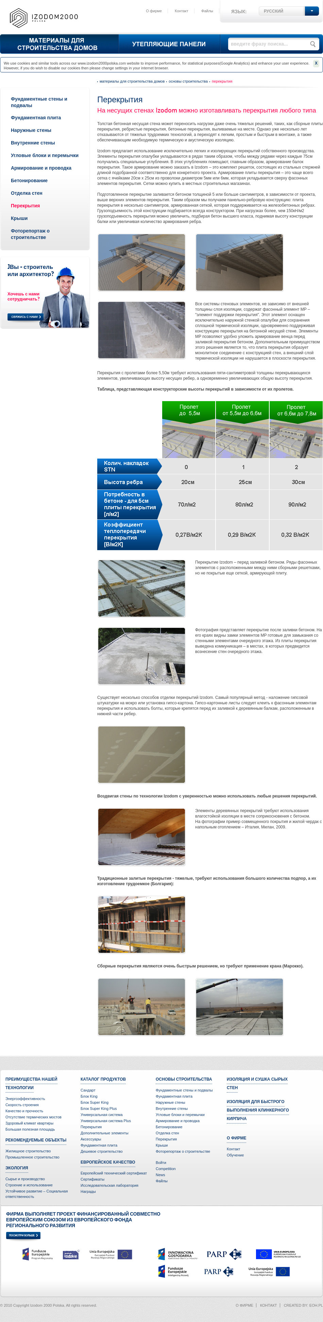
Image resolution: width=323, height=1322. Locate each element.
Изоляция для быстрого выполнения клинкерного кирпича (258, 1110)
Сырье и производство (25, 1179)
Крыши (19, 218)
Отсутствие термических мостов (33, 1117)
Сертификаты (92, 1179)
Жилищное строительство (28, 1151)
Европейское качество (108, 1162)
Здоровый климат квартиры (29, 1123)
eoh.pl (316, 1305)
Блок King (89, 1096)
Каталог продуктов (103, 1079)
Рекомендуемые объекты (35, 1140)
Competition (166, 1169)
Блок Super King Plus (99, 1108)
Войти (161, 1163)
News (160, 1175)
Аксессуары (91, 1139)
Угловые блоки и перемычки (45, 155)
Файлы (207, 11)
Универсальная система (102, 1115)
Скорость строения (22, 1105)
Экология (16, 1168)
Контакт (181, 11)
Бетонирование (29, 180)
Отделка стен (26, 193)
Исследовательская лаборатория (109, 1185)
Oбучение (235, 1155)
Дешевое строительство (102, 1151)
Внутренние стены (33, 142)
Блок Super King (94, 1102)
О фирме (154, 11)
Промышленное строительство (32, 1157)
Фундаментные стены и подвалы (184, 1090)
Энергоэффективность (25, 1099)
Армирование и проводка (41, 168)
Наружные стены (31, 130)
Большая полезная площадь (30, 1129)
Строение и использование (29, 1185)
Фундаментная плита (36, 117)
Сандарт (88, 1090)
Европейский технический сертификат (114, 1173)
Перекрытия (25, 205)
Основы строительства (188, 81)
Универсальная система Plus (106, 1121)
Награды (88, 1191)
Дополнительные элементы (105, 1133)
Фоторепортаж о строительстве (183, 1151)
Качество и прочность (24, 1111)
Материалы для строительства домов (132, 81)
